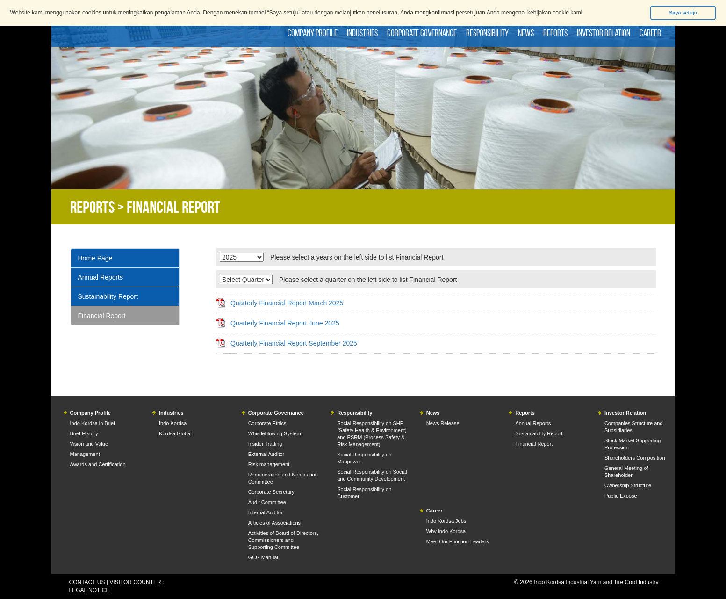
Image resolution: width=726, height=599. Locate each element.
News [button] (526, 33)
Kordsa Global (175, 433)
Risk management (269, 464)
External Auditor (266, 454)
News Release (443, 423)
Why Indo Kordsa (446, 531)
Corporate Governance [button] (422, 33)
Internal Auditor (265, 512)
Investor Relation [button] (603, 33)
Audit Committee (267, 502)
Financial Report (102, 315)
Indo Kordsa (173, 423)
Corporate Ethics (267, 423)
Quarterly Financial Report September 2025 (293, 343)
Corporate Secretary (271, 492)
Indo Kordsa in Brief (92, 423)
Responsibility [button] (487, 33)
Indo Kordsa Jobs (446, 521)
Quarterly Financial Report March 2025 (286, 303)
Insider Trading (265, 444)
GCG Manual (263, 557)
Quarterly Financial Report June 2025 (284, 323)
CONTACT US (87, 582)
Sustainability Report (108, 296)
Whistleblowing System (274, 433)
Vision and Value (89, 444)
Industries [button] (362, 33)
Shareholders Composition (634, 458)
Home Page (95, 258)
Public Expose (620, 495)
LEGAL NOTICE (89, 590)
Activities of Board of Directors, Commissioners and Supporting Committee (283, 540)
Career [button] (650, 33)
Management (85, 454)
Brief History (84, 433)
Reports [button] (555, 33)
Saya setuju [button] (683, 12)
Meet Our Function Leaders (457, 541)
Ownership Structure (627, 485)
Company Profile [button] (313, 33)
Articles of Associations (274, 523)
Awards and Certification (98, 464)
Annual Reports (100, 277)
